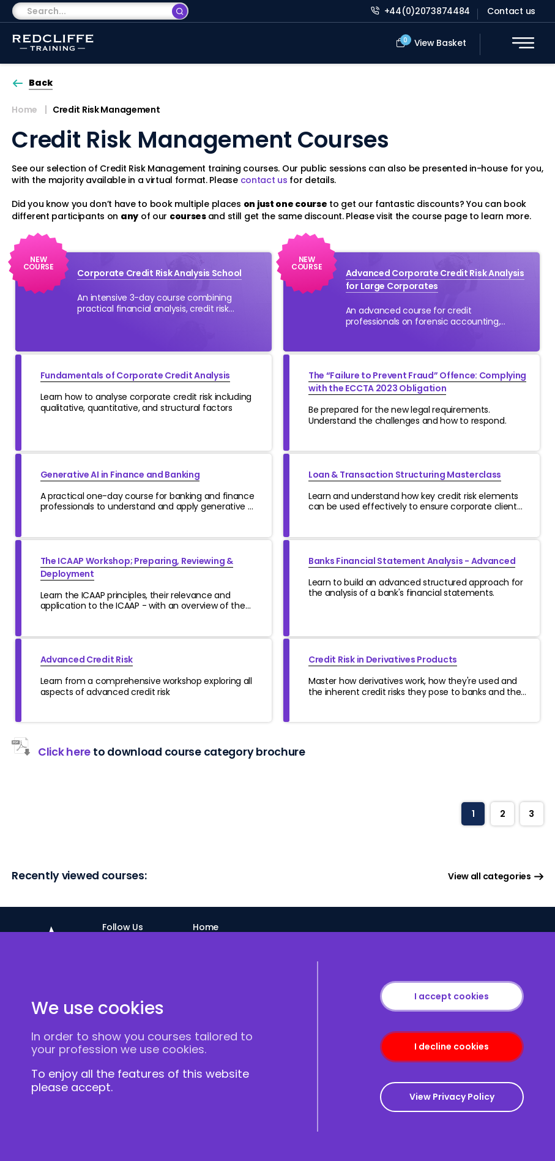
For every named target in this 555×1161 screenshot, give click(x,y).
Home (24, 109)
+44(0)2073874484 (420, 11)
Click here (51, 752)
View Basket (431, 41)
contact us (264, 180)
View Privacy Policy (451, 1097)
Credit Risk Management (106, 109)
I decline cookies (451, 1046)
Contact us (511, 11)
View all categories (495, 876)
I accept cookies (451, 996)
